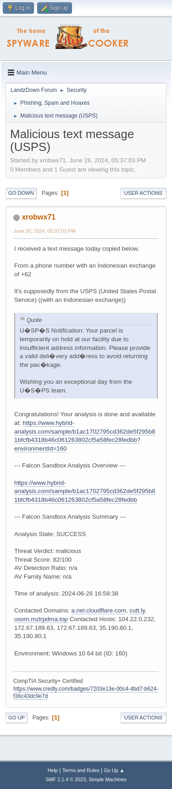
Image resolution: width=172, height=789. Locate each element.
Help (53, 770)
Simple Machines (108, 779)
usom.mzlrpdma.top (41, 619)
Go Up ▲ (114, 770)
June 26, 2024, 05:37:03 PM (44, 231)
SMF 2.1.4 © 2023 (65, 779)
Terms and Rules (81, 770)
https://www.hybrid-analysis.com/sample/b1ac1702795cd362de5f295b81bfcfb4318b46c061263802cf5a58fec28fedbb (84, 491)
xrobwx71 (38, 217)
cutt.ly (137, 610)
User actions (143, 193)
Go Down (21, 193)
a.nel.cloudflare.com (98, 610)
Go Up (16, 717)
